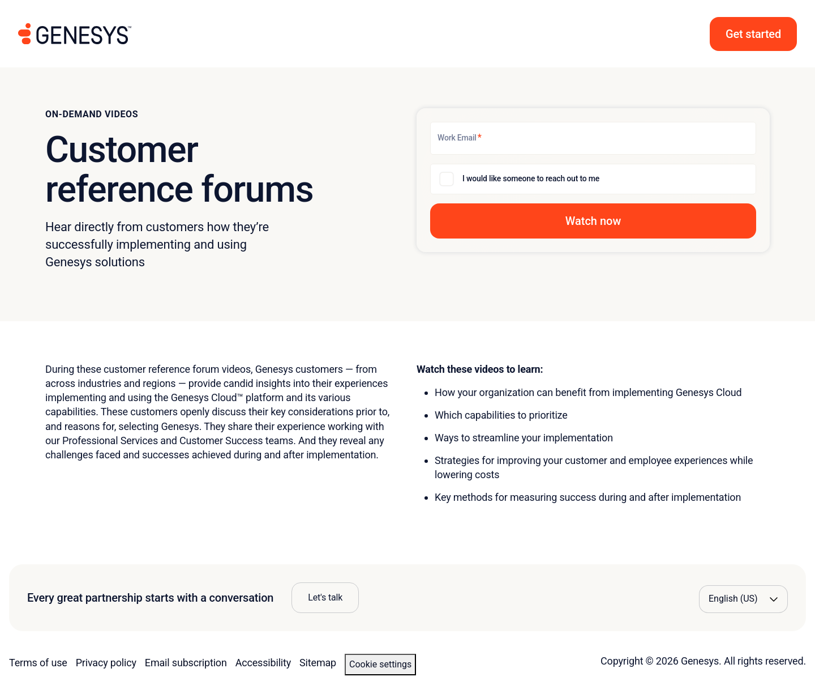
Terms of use (38, 663)
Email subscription (186, 663)
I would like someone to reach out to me (530, 178)
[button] (753, 34)
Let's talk (325, 597)
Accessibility (263, 663)
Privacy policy (106, 663)
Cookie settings (380, 664)
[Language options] (743, 598)
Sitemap (317, 663)
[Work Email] (593, 138)
